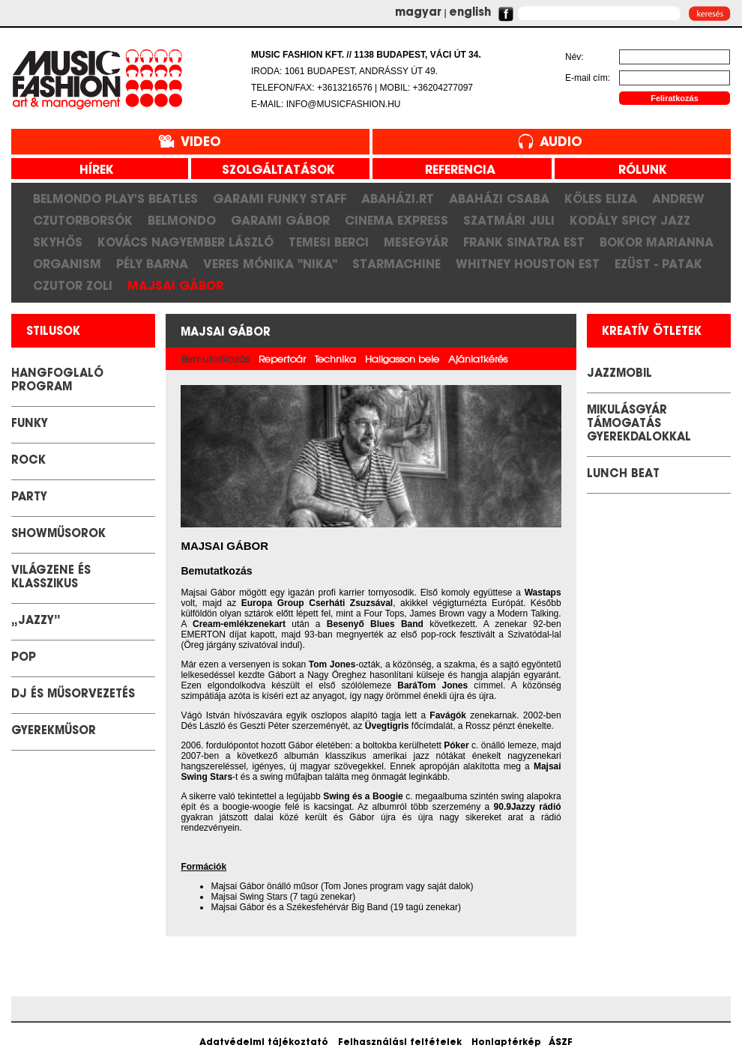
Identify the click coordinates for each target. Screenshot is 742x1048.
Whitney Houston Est (528, 263)
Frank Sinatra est (524, 241)
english (470, 13)
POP (23, 658)
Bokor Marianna (657, 241)
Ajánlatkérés (477, 360)
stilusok (53, 332)
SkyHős (57, 241)
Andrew (678, 198)
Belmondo (182, 220)
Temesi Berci (329, 241)
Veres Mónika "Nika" (270, 263)
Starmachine (396, 263)
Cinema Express (396, 220)
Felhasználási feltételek (400, 1042)
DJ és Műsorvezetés (73, 694)
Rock (28, 461)
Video (201, 142)
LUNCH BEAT (623, 474)
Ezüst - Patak (658, 263)
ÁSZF (561, 1042)
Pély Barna (152, 263)
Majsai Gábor (175, 285)
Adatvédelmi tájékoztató (263, 1042)
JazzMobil (619, 374)
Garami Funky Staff (279, 198)
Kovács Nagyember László (185, 241)
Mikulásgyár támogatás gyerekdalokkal (639, 424)
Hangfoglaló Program (57, 381)
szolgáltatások (273, 171)
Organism (67, 263)
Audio (561, 142)
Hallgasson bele (402, 360)
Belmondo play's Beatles (115, 198)
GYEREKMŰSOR (53, 731)
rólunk (637, 171)
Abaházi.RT (397, 198)
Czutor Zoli (72, 285)
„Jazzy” (36, 621)
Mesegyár (416, 241)
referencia (454, 171)
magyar (418, 13)
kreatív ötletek (652, 332)
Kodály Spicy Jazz (630, 220)
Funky (29, 424)
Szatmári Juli (509, 220)
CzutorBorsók (83, 220)
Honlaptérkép (506, 1042)
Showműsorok (58, 534)
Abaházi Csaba (499, 198)
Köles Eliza (600, 198)
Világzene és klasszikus (51, 578)
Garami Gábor (280, 220)
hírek (91, 171)
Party (29, 497)
